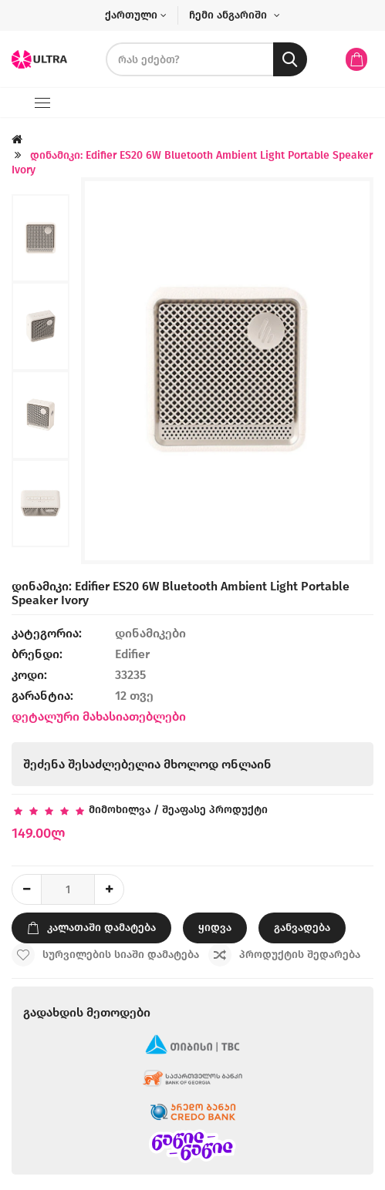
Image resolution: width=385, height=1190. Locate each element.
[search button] (290, 59)
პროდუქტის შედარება (284, 954)
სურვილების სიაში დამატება (105, 954)
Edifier (132, 654)
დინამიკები (152, 633)
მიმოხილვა (119, 809)
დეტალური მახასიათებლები (99, 716)
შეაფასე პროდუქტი (215, 809)
